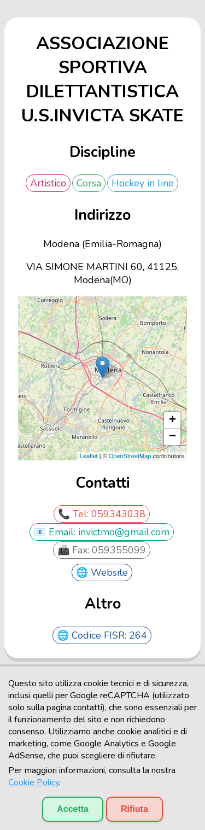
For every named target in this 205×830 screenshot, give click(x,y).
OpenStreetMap (130, 456)
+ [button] (172, 420)
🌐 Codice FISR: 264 (102, 635)
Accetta (73, 809)
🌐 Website (102, 572)
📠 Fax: (74, 550)
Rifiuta (134, 809)
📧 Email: (56, 532)
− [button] (172, 437)
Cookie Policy (33, 782)
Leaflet (89, 456)
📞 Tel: (74, 514)
